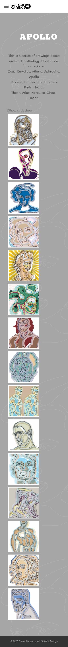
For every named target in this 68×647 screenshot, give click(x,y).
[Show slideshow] (20, 110)
